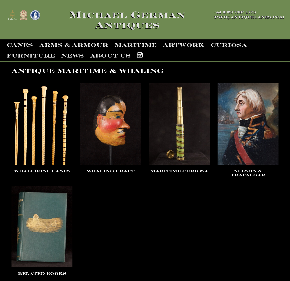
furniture (31, 55)
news (72, 55)
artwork (183, 45)
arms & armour (73, 45)
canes (20, 45)
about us (110, 55)
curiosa (229, 45)
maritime (136, 45)
